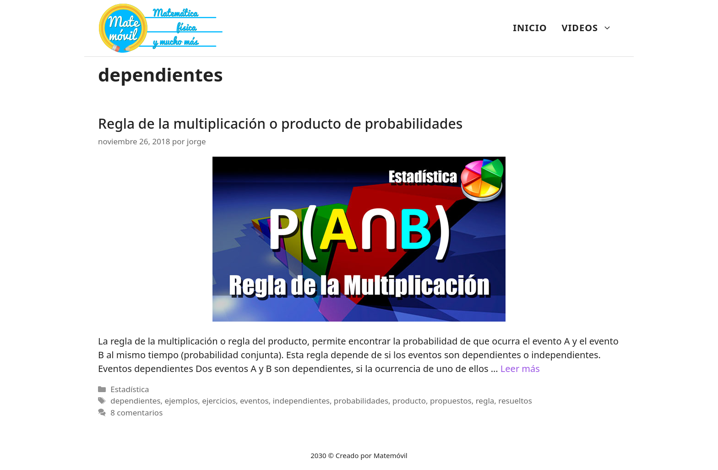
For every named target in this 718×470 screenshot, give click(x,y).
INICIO (530, 28)
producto (409, 400)
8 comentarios (136, 412)
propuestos (451, 400)
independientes (301, 400)
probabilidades (361, 400)
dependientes (135, 400)
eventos (254, 400)
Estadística (129, 389)
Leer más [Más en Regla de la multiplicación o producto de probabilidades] (520, 368)
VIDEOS (590, 28)
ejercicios (219, 400)
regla (485, 400)
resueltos (515, 400)
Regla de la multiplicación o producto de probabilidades (280, 123)
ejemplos (181, 400)
